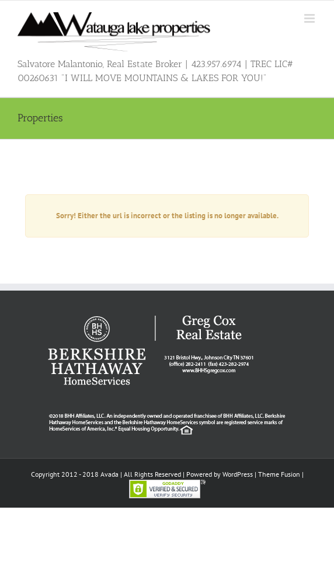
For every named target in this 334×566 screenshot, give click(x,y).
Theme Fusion (279, 474)
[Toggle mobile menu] (310, 18)
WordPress (237, 474)
